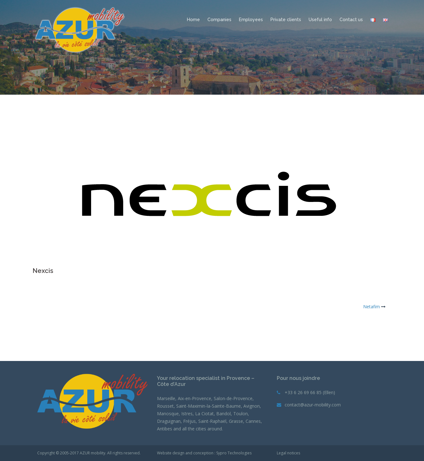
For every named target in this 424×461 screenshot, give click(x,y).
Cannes (253, 421)
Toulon (240, 414)
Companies (219, 19)
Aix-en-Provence (194, 398)
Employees (251, 19)
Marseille (166, 398)
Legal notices (288, 453)
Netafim (371, 307)
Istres (187, 414)
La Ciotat (204, 414)
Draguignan (169, 421)
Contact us (351, 19)
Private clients (285, 19)
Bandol (223, 414)
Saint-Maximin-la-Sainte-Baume (208, 406)
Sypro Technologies (234, 453)
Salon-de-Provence (233, 398)
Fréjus (189, 421)
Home (193, 19)
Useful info (320, 19)
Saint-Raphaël (212, 421)
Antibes (164, 429)
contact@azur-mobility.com (313, 405)
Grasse (236, 421)
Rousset (165, 406)
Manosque (168, 414)
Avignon (251, 406)
